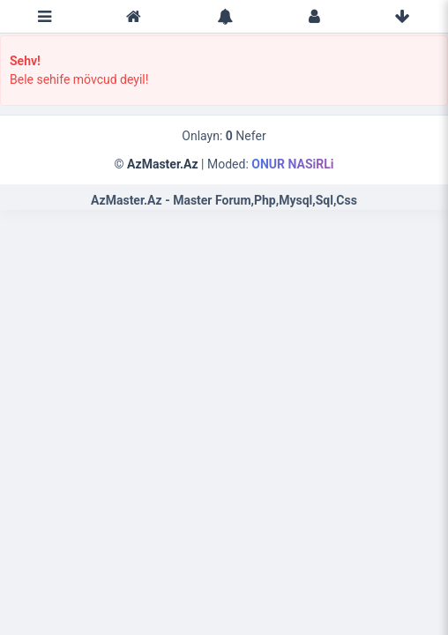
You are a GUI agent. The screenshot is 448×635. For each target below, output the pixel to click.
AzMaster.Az (162, 164)
